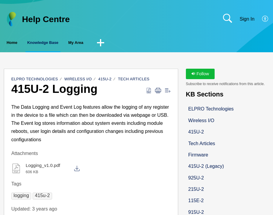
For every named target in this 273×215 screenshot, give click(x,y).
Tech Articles (133, 80)
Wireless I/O (78, 80)
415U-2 (104, 80)
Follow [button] (200, 75)
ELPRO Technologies (34, 80)
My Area (117, 43)
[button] (265, 19)
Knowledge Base (67, 43)
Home (21, 43)
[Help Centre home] (11, 19)
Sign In (246, 19)
